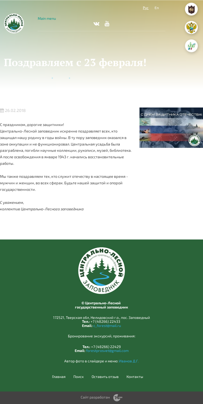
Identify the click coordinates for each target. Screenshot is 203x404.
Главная (44, 77)
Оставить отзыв (105, 376)
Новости (61, 77)
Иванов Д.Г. (129, 361)
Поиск (78, 376)
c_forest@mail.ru (107, 325)
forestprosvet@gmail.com (107, 350)
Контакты (134, 376)
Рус (146, 7)
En (157, 7)
